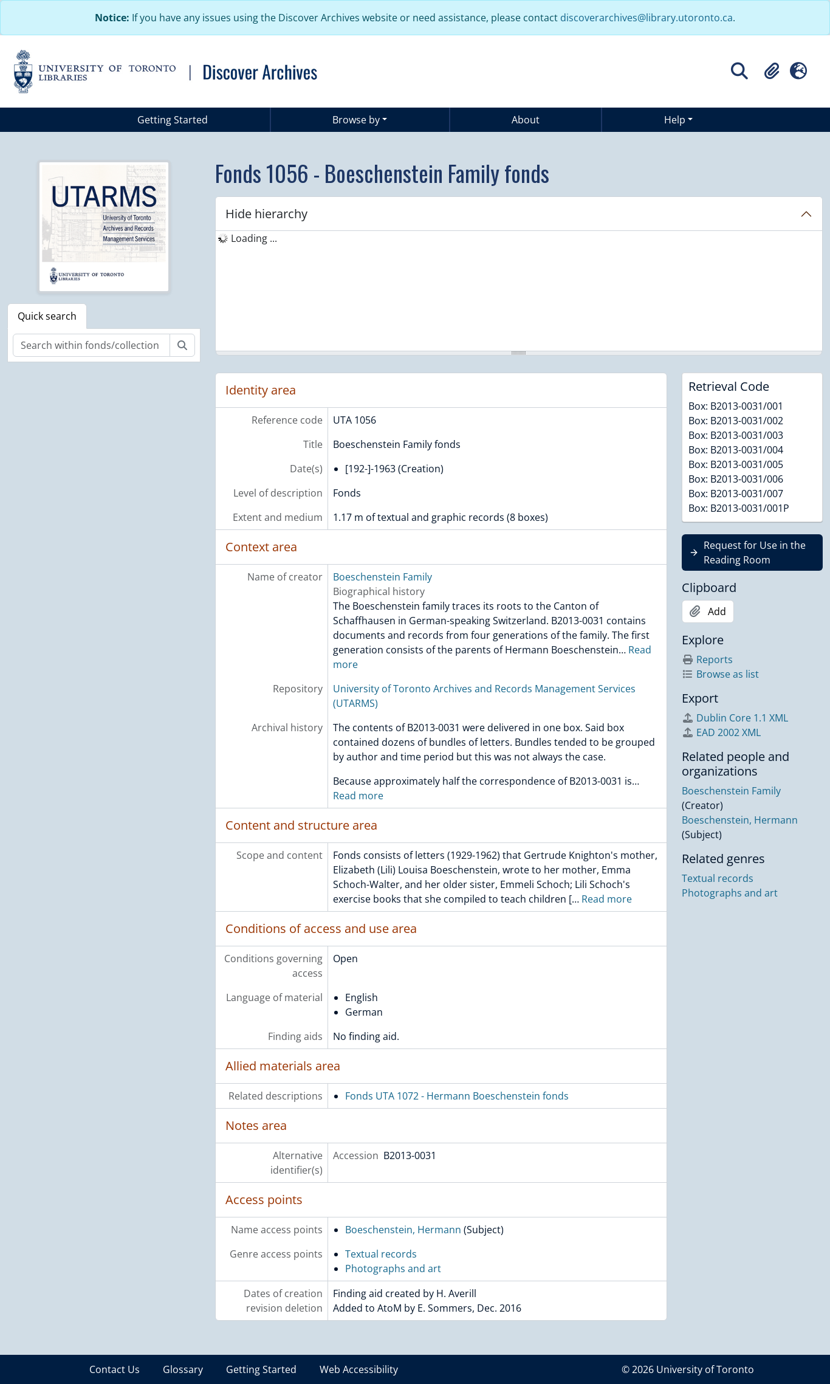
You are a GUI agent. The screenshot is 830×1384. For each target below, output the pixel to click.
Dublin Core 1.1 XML (735, 718)
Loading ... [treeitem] (254, 238)
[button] (771, 71)
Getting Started (172, 119)
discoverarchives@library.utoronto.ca (646, 17)
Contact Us (114, 1369)
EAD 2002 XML (721, 732)
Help (674, 119)
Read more (358, 795)
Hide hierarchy (266, 213)
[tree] (519, 292)
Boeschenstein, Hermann (403, 1229)
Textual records (381, 1254)
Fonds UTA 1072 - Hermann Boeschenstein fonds (457, 1096)
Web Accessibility (359, 1369)
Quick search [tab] (47, 316)
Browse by (356, 119)
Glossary (183, 1369)
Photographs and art (393, 1268)
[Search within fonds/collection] (91, 345)
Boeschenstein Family (382, 577)
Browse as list (720, 674)
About (526, 119)
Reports (707, 659)
